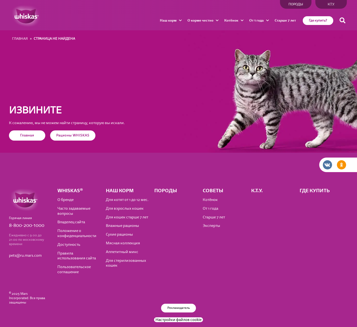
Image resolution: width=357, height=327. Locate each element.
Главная (27, 135)
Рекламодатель (178, 308)
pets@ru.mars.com (25, 255)
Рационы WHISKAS (72, 135)
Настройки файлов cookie (178, 319)
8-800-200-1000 (26, 225)
